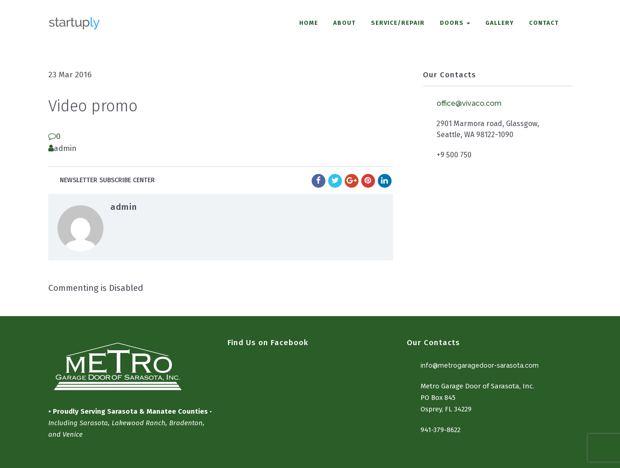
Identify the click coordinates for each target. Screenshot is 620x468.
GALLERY (499, 22)
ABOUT (344, 22)
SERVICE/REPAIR (398, 22)
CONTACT (544, 22)
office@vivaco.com (469, 103)
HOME (308, 22)
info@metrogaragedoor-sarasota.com (480, 365)
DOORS (455, 22)
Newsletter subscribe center (107, 180)
